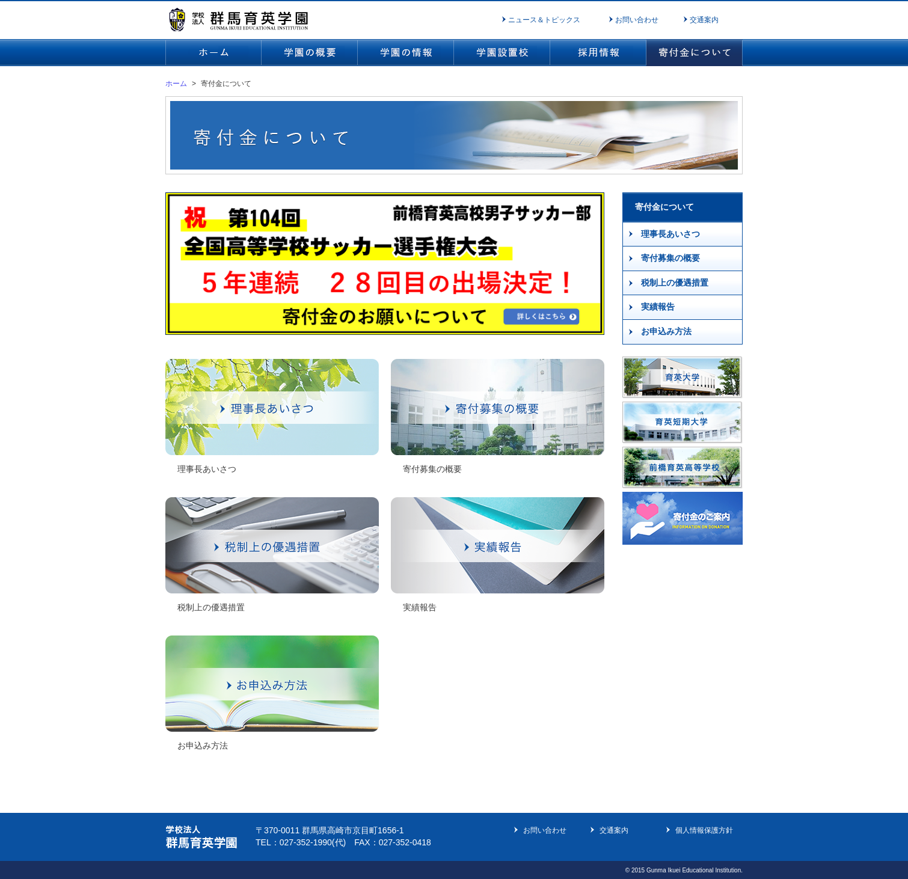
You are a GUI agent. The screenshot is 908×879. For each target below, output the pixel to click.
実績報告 (658, 306)
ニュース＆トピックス (544, 20)
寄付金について (664, 207)
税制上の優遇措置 (674, 282)
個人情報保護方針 (704, 830)
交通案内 (704, 20)
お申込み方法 (666, 331)
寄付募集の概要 (670, 258)
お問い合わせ (636, 20)
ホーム (176, 83)
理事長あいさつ (670, 234)
